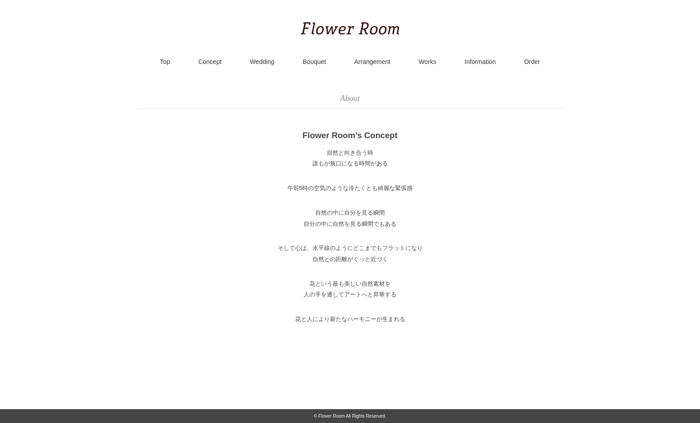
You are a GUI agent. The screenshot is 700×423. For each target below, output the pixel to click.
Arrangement (372, 61)
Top (165, 61)
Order (532, 61)
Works (427, 61)
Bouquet (314, 61)
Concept (209, 61)
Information (480, 61)
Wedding (262, 61)
